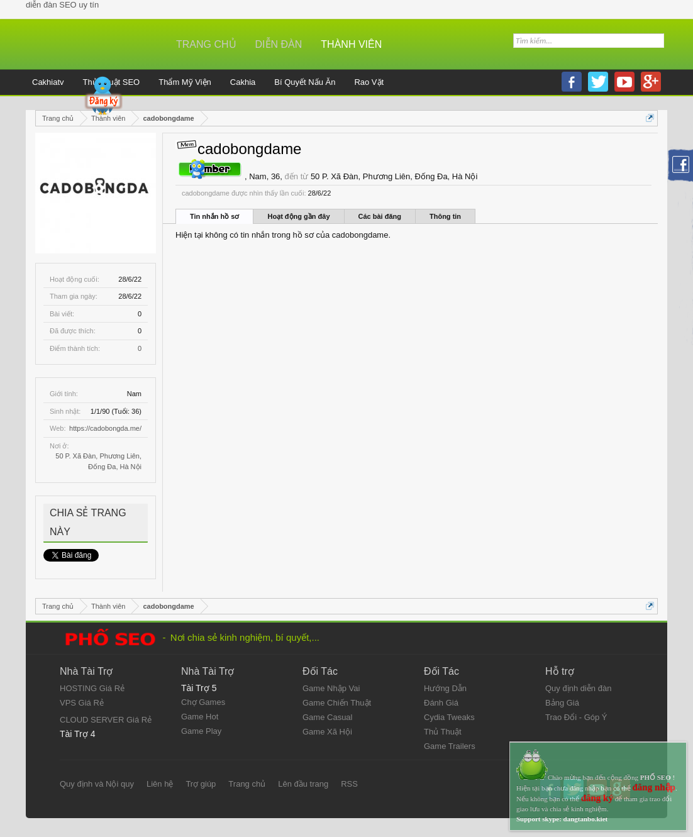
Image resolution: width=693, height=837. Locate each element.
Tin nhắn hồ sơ (214, 216)
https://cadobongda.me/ (105, 428)
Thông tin (445, 216)
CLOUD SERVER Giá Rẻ (106, 719)
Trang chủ (206, 44)
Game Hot (199, 716)
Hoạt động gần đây (298, 216)
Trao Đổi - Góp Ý (576, 717)
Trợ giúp (201, 784)
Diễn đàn (278, 44)
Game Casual (327, 717)
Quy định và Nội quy (97, 784)
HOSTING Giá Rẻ (92, 688)
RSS (349, 784)
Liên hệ (160, 784)
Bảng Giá (562, 702)
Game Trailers (449, 746)
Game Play (201, 731)
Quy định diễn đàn (578, 688)
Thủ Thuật (443, 731)
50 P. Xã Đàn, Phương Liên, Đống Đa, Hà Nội (394, 176)
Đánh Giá (441, 702)
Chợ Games (203, 702)
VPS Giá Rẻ (82, 702)
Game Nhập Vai (331, 688)
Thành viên (351, 44)
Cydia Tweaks (449, 717)
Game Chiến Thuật (336, 702)
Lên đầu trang (303, 784)
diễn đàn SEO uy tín (62, 4)
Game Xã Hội (327, 731)
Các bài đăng (379, 216)
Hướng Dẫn (445, 688)
